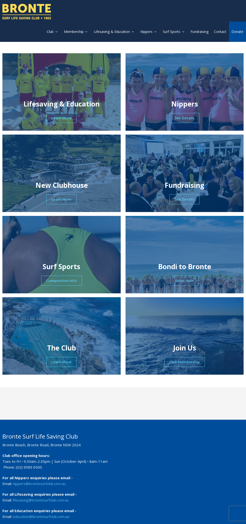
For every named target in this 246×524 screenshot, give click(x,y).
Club (48, 31)
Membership (73, 31)
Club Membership (184, 363)
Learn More (61, 119)
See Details (184, 119)
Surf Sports (172, 31)
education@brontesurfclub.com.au (41, 513)
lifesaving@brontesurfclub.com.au (41, 497)
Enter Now (184, 282)
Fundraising (201, 31)
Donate (238, 31)
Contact (220, 31)
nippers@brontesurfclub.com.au (39, 480)
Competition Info (61, 282)
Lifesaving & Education (111, 31)
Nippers (146, 31)
